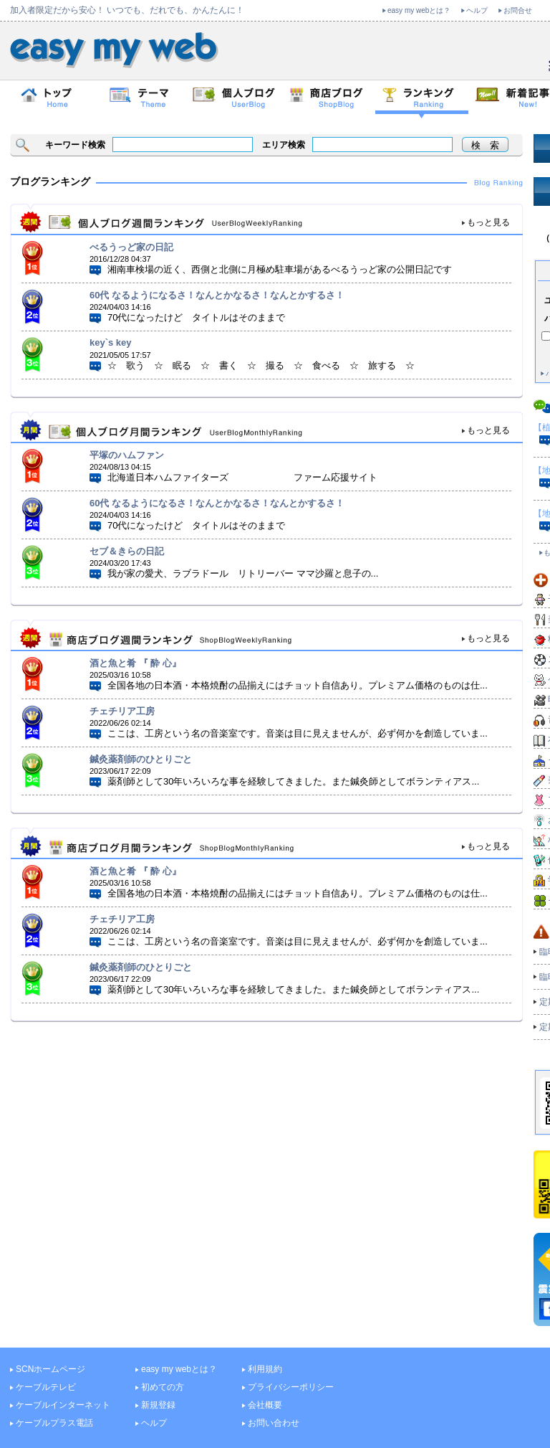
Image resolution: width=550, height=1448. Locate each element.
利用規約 (265, 1369)
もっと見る (488, 222)
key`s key (111, 342)
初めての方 (162, 1387)
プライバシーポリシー (291, 1387)
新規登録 (158, 1405)
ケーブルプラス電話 (54, 1423)
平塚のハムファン (127, 455)
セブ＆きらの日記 (127, 551)
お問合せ (517, 10)
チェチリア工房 (122, 711)
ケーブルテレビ (46, 1387)
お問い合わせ (273, 1423)
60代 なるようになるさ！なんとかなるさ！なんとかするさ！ (217, 295)
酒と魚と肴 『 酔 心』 (135, 663)
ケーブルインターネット (63, 1405)
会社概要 (265, 1405)
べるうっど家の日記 (131, 247)
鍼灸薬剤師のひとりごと (141, 759)
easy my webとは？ (418, 10)
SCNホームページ (50, 1369)
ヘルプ (477, 10)
